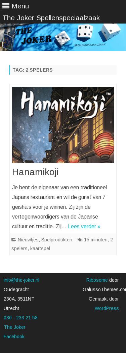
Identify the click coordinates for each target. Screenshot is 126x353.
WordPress (107, 308)
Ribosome (97, 280)
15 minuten (96, 239)
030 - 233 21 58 (21, 317)
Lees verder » (84, 226)
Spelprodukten (56, 239)
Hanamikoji (35, 172)
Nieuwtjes (28, 239)
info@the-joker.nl (21, 280)
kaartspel (40, 248)
